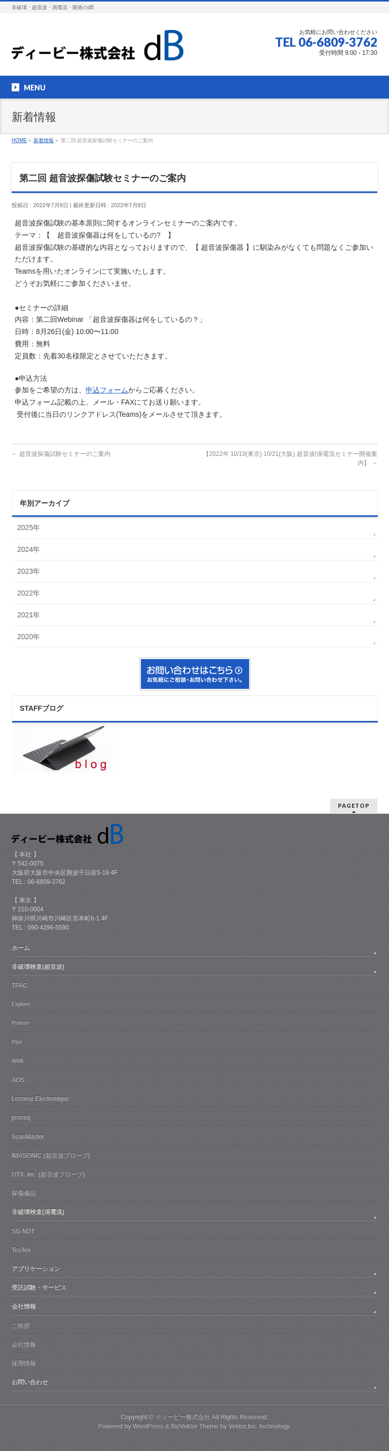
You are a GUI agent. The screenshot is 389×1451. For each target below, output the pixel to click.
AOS (18, 1079)
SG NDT (23, 1231)
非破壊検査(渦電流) (38, 1211)
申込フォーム (107, 390)
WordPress (148, 1426)
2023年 (28, 571)
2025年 (28, 527)
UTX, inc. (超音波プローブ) (48, 1174)
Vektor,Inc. (243, 1426)
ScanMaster (28, 1136)
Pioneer (20, 1023)
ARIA (17, 1061)
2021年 (28, 615)
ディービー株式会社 (182, 1417)
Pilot (16, 1042)
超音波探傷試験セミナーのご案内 (61, 453)
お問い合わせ (30, 1382)
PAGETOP (354, 805)
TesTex (21, 1250)
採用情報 (24, 1363)
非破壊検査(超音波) (38, 966)
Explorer (21, 1004)
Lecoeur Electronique (40, 1098)
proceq (21, 1117)
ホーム (21, 947)
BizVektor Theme (195, 1426)
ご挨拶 (21, 1325)
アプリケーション (36, 1268)
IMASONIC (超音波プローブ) (51, 1155)
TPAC (19, 985)
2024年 (28, 549)
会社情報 (24, 1306)
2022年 (28, 593)
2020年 (28, 637)
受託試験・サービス (39, 1287)
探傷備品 (24, 1193)
